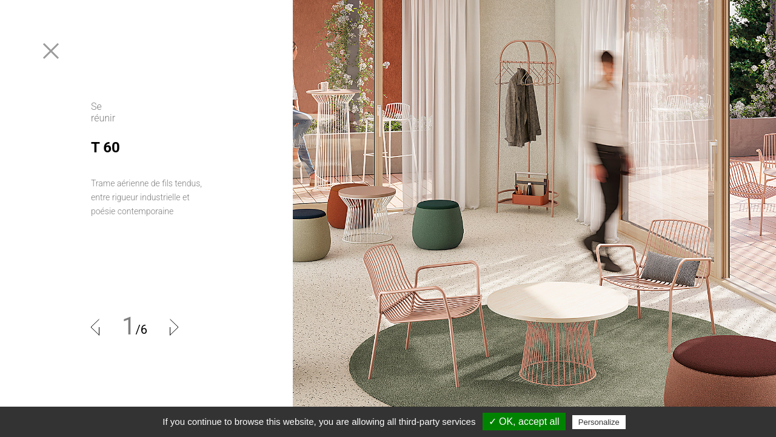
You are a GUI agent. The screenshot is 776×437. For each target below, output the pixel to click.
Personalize (599, 422)
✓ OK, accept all (524, 421)
